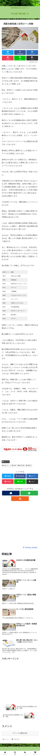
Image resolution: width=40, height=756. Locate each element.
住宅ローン (6, 465)
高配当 (28, 465)
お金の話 (5, 461)
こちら (9, 69)
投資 (14, 465)
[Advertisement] (20, 523)
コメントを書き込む (20, 733)
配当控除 (21, 465)
